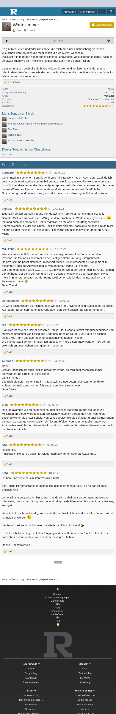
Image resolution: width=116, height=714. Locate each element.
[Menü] (5, 12)
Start (57, 621)
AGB (57, 607)
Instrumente (31, 704)
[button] (58, 589)
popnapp (8, 172)
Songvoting (31, 673)
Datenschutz (57, 600)
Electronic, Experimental (101, 99)
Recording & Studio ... (31, 699)
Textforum (57, 345)
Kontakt (57, 594)
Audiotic (7, 360)
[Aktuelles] (102, 11)
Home (85, 668)
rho (4, 324)
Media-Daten (57, 614)
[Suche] (111, 11)
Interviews (85, 677)
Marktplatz (31, 677)
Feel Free (13, 129)
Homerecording (31, 695)
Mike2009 (8, 249)
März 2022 (7, 154)
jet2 (4, 444)
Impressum (57, 611)
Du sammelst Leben (18, 118)
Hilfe (57, 604)
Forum (31, 668)
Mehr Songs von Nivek (18, 113)
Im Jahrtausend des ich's (21, 140)
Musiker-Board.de (85, 695)
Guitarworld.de (85, 704)
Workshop (85, 682)
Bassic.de (85, 709)
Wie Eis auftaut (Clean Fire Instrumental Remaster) (35, 123)
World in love (15, 134)
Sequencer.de (85, 699)
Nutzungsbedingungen (57, 597)
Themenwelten (31, 682)
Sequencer (31, 709)
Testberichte (85, 673)
